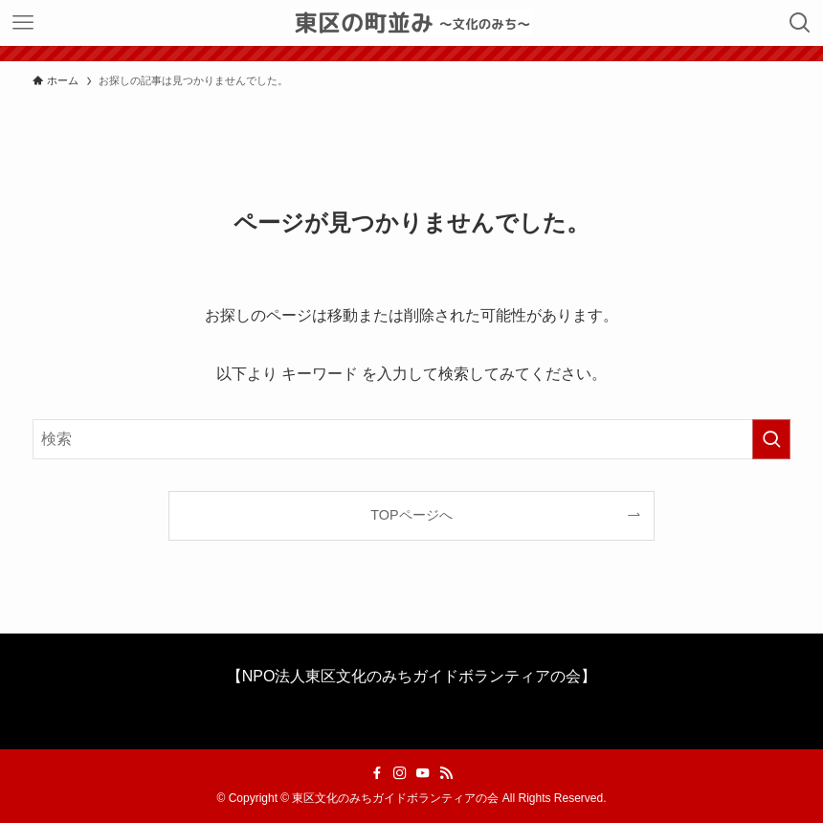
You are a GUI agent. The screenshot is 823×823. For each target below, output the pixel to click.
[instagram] (400, 773)
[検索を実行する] (771, 439)
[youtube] (423, 773)
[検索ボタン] (800, 23)
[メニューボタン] (23, 23)
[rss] (446, 773)
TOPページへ (411, 515)
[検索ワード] (411, 439)
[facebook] (377, 773)
